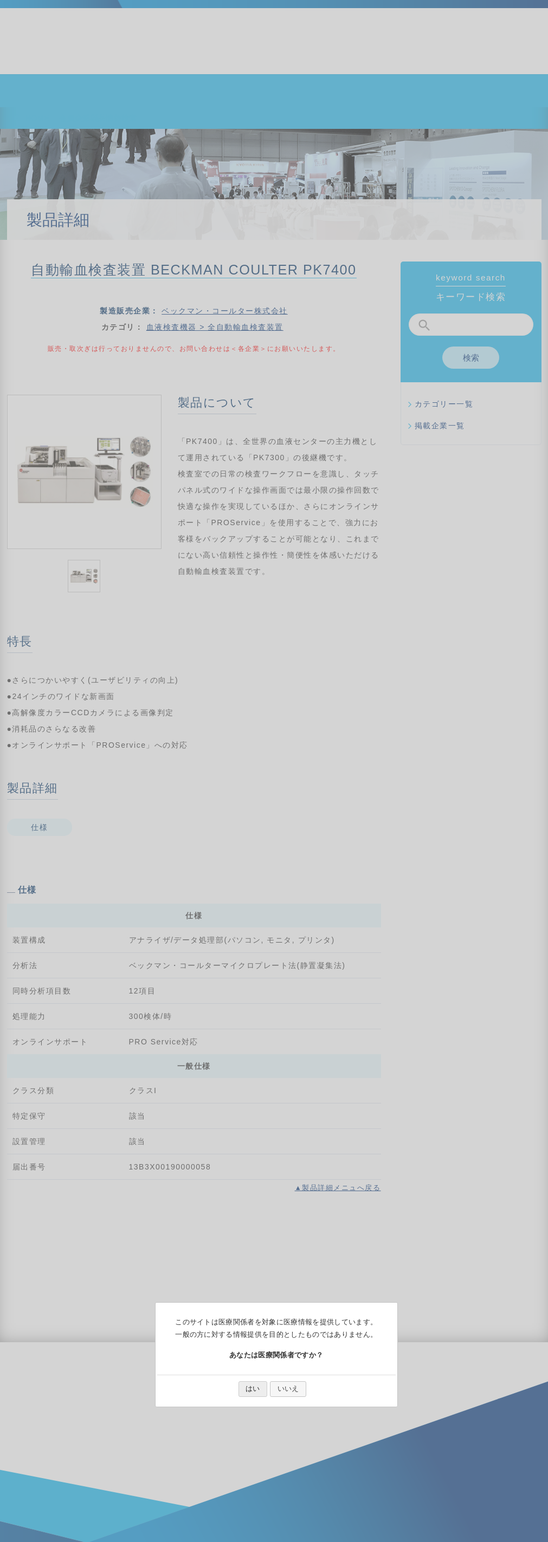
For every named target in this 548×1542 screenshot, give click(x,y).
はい (253, 1388)
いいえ (288, 1388)
